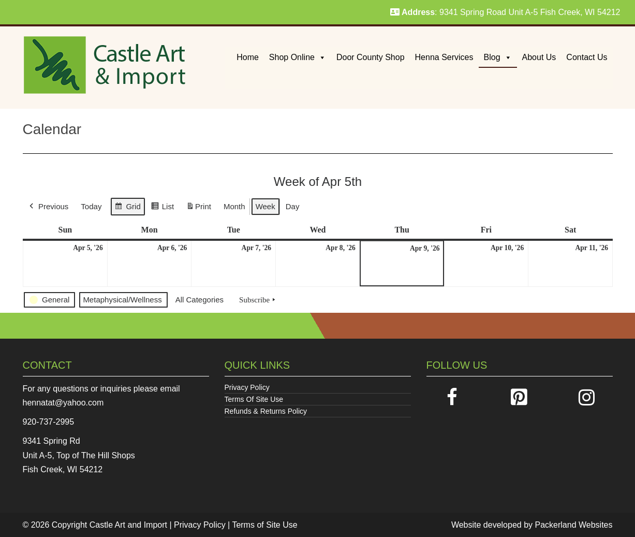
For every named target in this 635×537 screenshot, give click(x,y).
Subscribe (258, 300)
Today (91, 206)
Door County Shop (370, 57)
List (161, 208)
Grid (127, 208)
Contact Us (586, 57)
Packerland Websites (574, 524)
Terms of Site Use (264, 524)
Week (265, 206)
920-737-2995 (49, 421)
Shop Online (297, 57)
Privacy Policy (247, 387)
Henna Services (444, 57)
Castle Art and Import (128, 524)
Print (198, 208)
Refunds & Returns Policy (266, 411)
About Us (539, 57)
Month (234, 206)
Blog (498, 57)
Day (292, 206)
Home (248, 57)
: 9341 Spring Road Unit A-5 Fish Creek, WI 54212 (505, 12)
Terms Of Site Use (254, 399)
